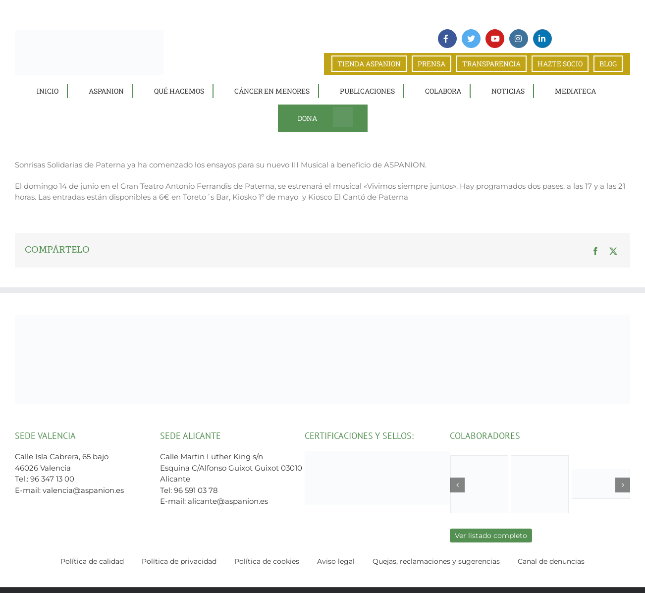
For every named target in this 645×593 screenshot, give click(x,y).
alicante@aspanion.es (228, 501)
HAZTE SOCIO (560, 63)
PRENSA (431, 63)
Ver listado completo (491, 535)
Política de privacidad (179, 561)
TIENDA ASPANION (369, 63)
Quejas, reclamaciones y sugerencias (436, 561)
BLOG (608, 63)
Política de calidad (92, 561)
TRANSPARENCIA (491, 63)
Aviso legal (336, 561)
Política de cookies (266, 561)
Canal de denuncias (551, 561)
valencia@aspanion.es (83, 490)
